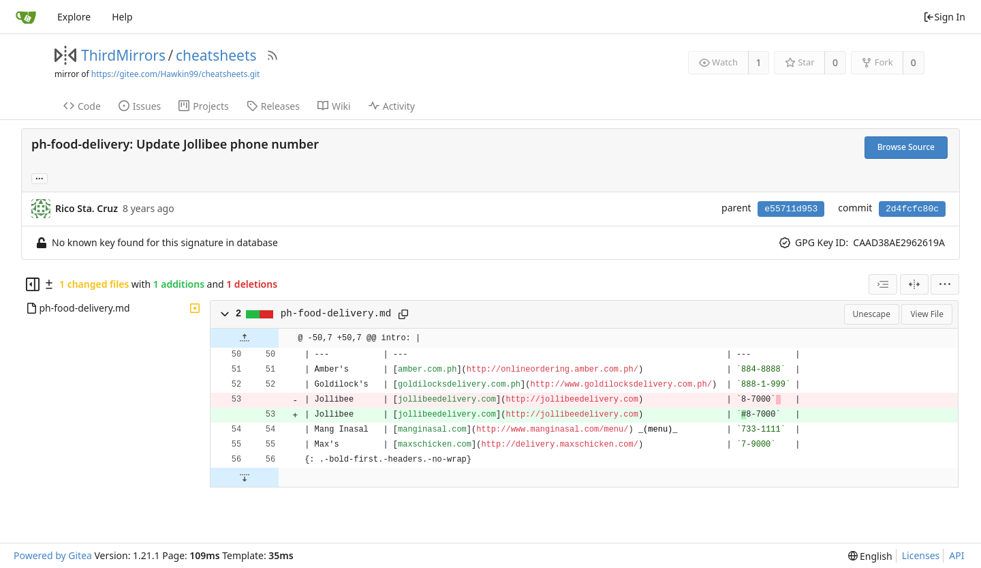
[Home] (26, 17)
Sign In (944, 16)
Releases (273, 106)
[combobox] (883, 284)
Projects (203, 106)
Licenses (921, 555)
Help (122, 16)
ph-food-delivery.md (336, 313)
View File (927, 314)
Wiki (334, 106)
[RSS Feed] (272, 55)
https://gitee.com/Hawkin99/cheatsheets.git (175, 74)
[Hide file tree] (33, 284)
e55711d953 (791, 209)
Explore (74, 16)
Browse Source (906, 147)
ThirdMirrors (123, 55)
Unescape (871, 314)
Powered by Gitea (53, 555)
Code (82, 106)
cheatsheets (216, 55)
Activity (392, 106)
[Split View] (914, 284)
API (956, 555)
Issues (140, 106)
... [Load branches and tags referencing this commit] (39, 177)
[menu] (945, 284)
